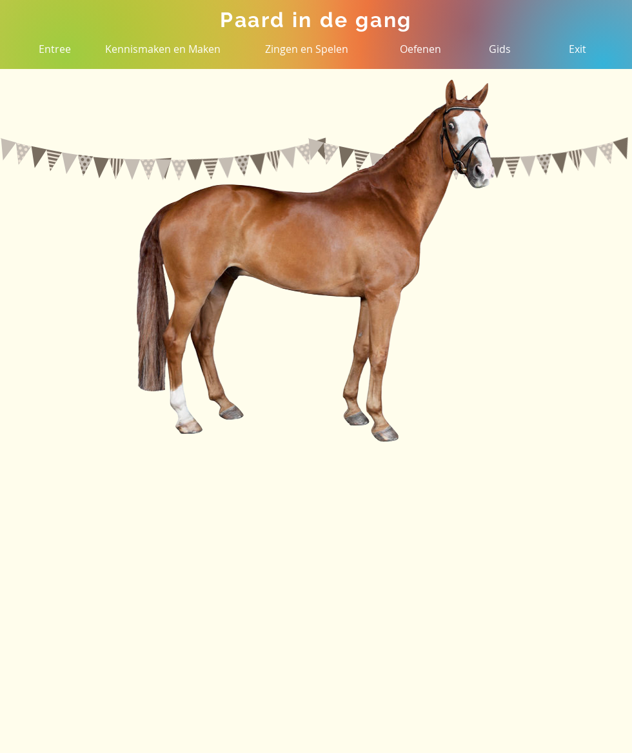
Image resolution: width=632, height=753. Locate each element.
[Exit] (577, 49)
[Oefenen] (420, 49)
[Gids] (499, 49)
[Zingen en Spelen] (306, 49)
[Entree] (55, 49)
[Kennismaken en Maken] (163, 49)
